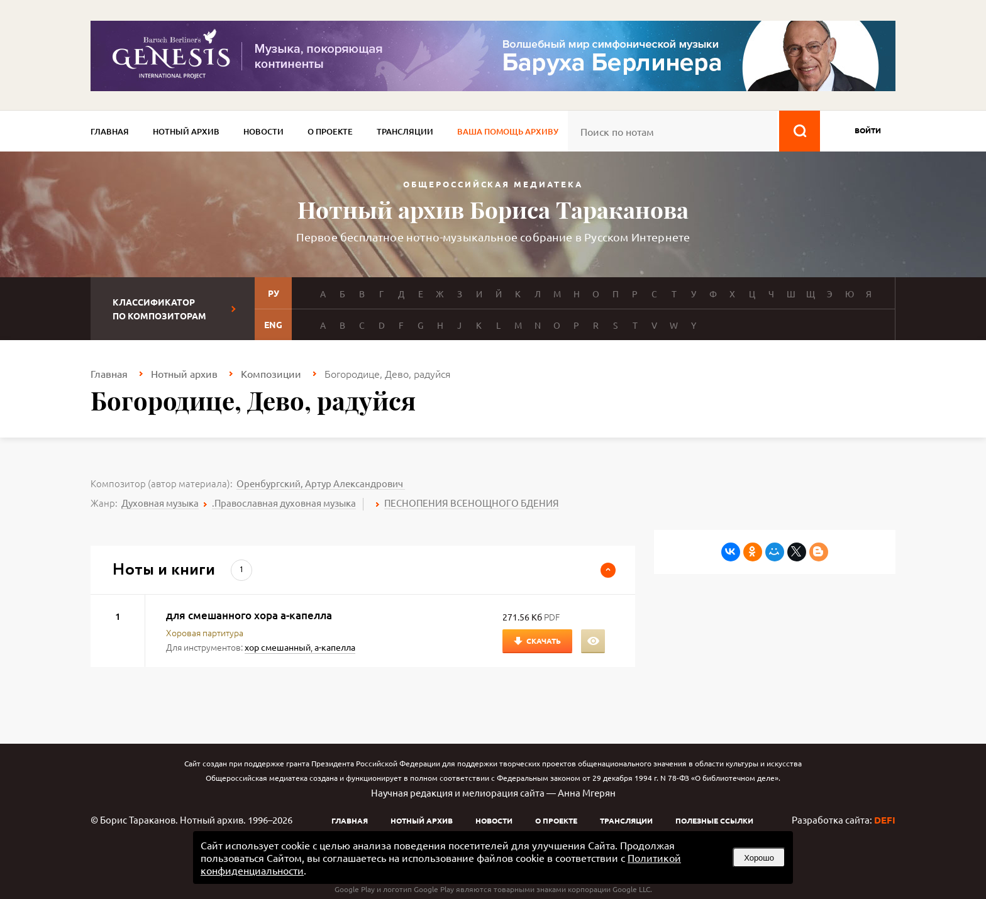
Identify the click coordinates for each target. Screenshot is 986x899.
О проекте (330, 131)
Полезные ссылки (714, 820)
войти (868, 130)
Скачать (543, 641)
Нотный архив (186, 131)
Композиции (271, 373)
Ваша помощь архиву (507, 131)
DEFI (884, 820)
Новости (263, 131)
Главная (110, 131)
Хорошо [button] (759, 858)
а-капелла (334, 647)
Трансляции (405, 131)
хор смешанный (278, 647)
